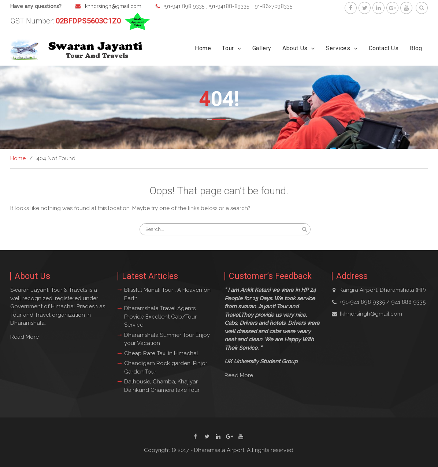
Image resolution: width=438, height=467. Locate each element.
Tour (228, 48)
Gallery (261, 48)
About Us (295, 48)
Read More (24, 337)
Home (203, 48)
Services (338, 48)
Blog (416, 48)
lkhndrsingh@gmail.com (112, 6)
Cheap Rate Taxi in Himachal (161, 353)
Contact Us (384, 48)
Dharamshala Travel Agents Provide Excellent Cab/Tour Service (160, 316)
